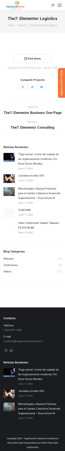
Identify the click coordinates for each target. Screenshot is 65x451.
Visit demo (32, 58)
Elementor (24, 67)
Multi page (35, 67)
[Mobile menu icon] (60, 5)
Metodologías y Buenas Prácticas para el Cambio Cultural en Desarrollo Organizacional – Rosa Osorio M (39, 193)
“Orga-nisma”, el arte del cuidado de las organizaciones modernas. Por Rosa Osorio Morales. (38, 159)
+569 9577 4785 (12, 330)
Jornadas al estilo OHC (31, 175)
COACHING (24, 210)
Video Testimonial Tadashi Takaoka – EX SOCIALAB (39, 225)
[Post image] (9, 157)
